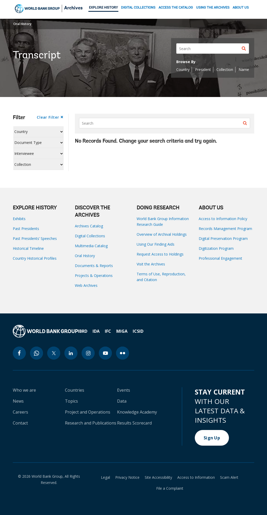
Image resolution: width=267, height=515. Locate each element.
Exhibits (19, 218)
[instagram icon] (88, 353)
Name (244, 69)
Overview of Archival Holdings (162, 234)
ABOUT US (241, 7)
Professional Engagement (220, 258)
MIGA (122, 331)
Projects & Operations (94, 275)
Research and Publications (90, 423)
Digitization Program (216, 248)
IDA (96, 331)
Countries (74, 390)
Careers (20, 412)
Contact (20, 423)
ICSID (138, 331)
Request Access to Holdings (160, 254)
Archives (73, 8)
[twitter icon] (53, 353)
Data (121, 401)
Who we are (24, 390)
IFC (108, 331)
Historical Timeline (28, 248)
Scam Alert (229, 477)
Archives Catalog (89, 225)
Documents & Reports (94, 265)
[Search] (212, 48)
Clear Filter (48, 117)
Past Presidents (26, 228)
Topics (71, 401)
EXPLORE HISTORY (103, 7)
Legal (105, 477)
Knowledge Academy (137, 412)
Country (183, 69)
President (203, 69)
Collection (224, 69)
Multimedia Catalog (91, 245)
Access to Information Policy (223, 218)
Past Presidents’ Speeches (35, 238)
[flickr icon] (122, 353)
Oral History (22, 24)
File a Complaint (169, 488)
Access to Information (196, 477)
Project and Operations (87, 412)
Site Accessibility (158, 477)
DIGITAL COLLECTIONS (138, 7)
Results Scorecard (134, 423)
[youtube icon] (105, 353)
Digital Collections (90, 235)
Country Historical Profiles (35, 258)
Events (123, 390)
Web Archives (86, 285)
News (18, 401)
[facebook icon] (19, 353)
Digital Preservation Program (223, 238)
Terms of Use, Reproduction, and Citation (161, 276)
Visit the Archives (151, 264)
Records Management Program (225, 228)
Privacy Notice (127, 477)
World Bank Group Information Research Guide (163, 221)
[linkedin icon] (70, 353)
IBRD (82, 331)
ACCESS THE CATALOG (176, 7)
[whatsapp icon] (36, 353)
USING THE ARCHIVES (212, 7)
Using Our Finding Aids (155, 244)
